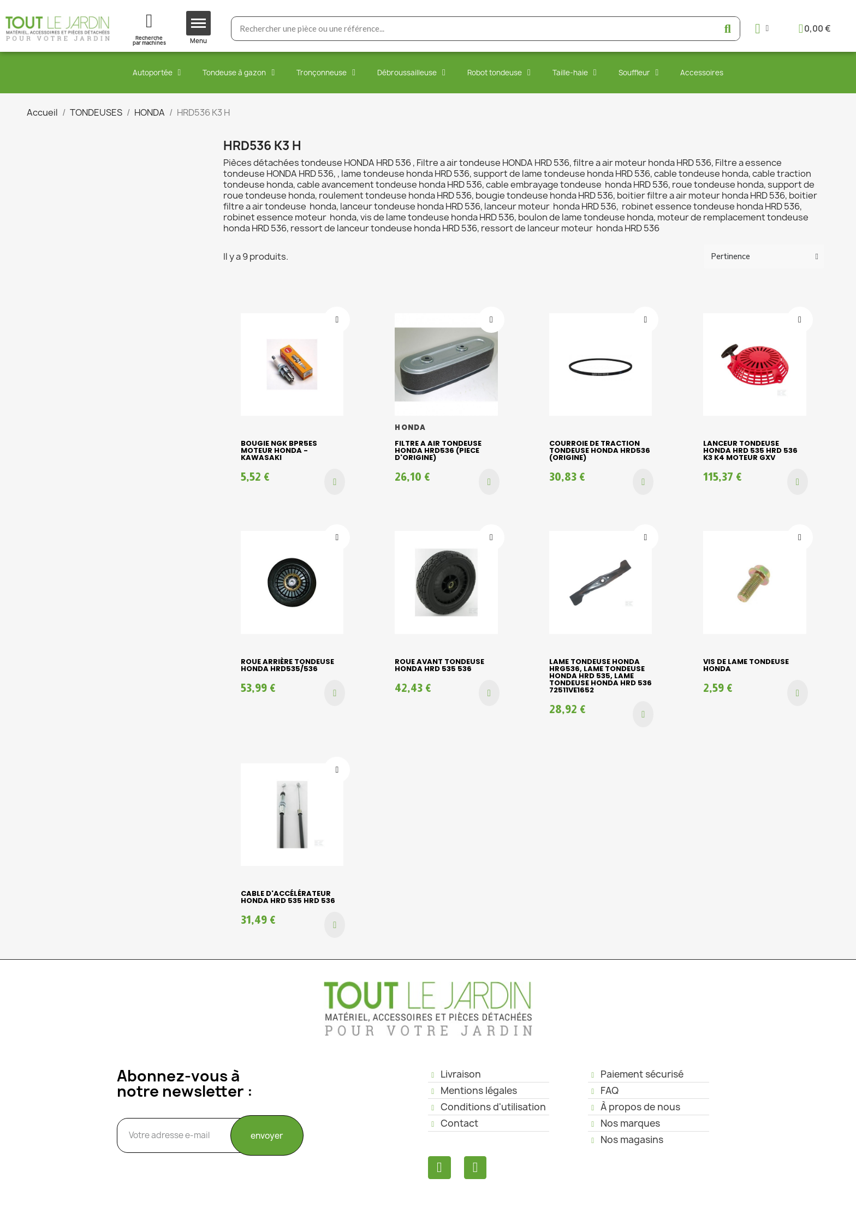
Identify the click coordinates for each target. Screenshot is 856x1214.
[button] (334, 482)
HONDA (410, 427)
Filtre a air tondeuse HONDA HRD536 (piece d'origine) (438, 450)
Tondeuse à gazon (239, 72)
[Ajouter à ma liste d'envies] (337, 320)
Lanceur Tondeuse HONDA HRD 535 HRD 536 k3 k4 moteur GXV (750, 450)
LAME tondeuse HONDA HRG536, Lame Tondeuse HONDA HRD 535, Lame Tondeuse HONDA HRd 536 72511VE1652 (600, 675)
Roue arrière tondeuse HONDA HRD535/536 (287, 665)
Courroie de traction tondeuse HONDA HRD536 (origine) (599, 450)
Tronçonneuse (325, 72)
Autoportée (157, 72)
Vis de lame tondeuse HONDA (746, 665)
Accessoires (701, 72)
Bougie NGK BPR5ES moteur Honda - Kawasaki (279, 450)
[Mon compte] (761, 28)
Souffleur (639, 72)
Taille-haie (574, 72)
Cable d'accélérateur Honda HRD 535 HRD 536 (288, 897)
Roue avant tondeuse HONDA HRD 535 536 (439, 665)
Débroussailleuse (411, 72)
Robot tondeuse (499, 72)
